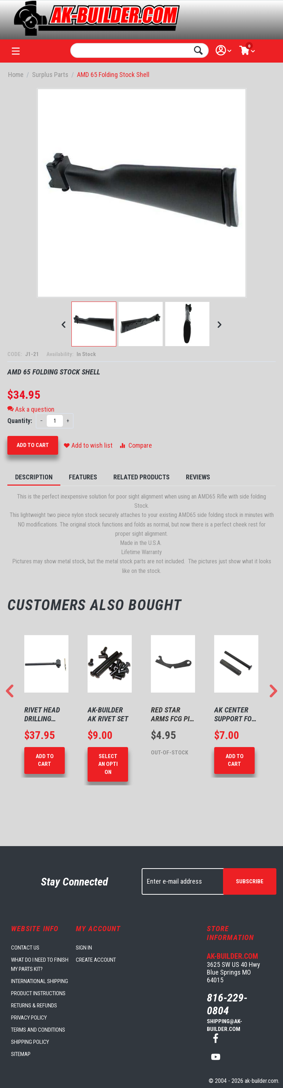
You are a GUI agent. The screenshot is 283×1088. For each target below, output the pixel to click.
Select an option (108, 764)
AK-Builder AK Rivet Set (108, 714)
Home (16, 74)
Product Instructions (38, 993)
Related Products (141, 477)
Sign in (84, 947)
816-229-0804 (227, 1004)
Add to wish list (88, 445)
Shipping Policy (30, 1042)
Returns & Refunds (34, 1005)
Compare (135, 445)
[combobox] (139, 50)
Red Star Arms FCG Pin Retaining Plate (172, 714)
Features (83, 477)
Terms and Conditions (38, 1030)
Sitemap (21, 1054)
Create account (96, 960)
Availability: (60, 354)
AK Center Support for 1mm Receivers (235, 714)
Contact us (25, 947)
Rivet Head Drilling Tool (42, 714)
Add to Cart (33, 445)
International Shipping (39, 981)
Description (34, 477)
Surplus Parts (50, 74)
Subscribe (249, 881)
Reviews (198, 477)
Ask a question (30, 409)
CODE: (15, 354)
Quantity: (19, 421)
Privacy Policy (29, 1017)
